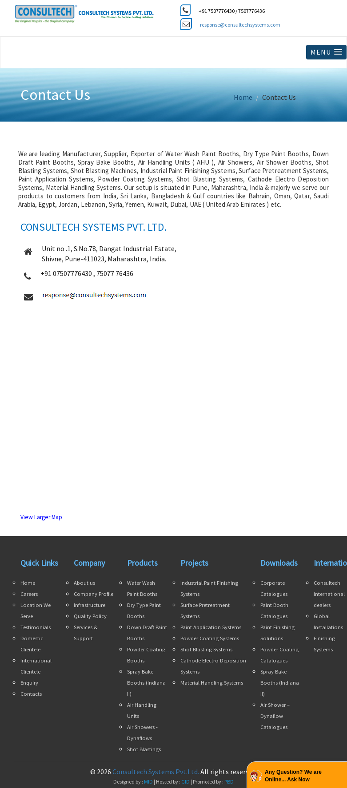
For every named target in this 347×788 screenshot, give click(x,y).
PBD (229, 781)
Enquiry (29, 682)
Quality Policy (90, 616)
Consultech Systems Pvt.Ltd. (155, 771)
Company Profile (93, 594)
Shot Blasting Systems (206, 649)
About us (84, 582)
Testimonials (35, 627)
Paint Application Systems (210, 627)
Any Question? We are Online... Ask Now (293, 776)
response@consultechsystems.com (240, 24)
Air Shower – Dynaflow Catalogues (275, 715)
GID (185, 781)
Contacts (31, 693)
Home (243, 97)
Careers (29, 594)
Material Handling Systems (211, 682)
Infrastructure (89, 605)
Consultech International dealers (329, 593)
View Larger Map (41, 517)
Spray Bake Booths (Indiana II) (146, 682)
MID (148, 781)
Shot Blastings (144, 749)
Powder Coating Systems (209, 638)
